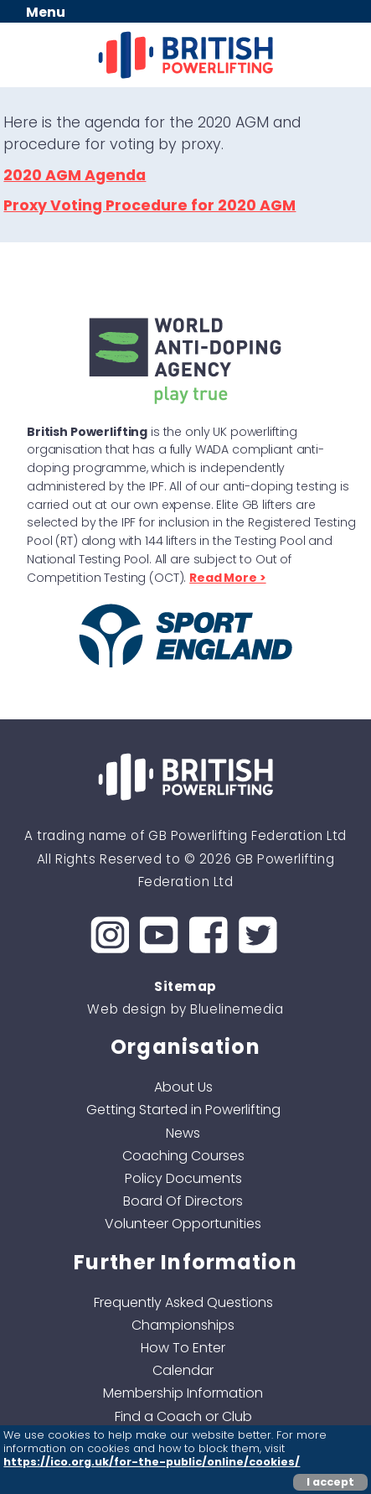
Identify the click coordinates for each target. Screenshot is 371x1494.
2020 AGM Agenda (74, 175)
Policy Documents (183, 1178)
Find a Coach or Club (183, 1416)
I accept (330, 1482)
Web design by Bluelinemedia (185, 1009)
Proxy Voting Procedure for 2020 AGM (149, 205)
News (183, 1133)
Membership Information (183, 1393)
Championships (182, 1325)
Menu (45, 12)
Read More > (227, 577)
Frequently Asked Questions (183, 1302)
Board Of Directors (183, 1201)
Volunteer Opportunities (183, 1223)
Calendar (183, 1370)
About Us (183, 1087)
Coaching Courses (183, 1155)
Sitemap (185, 986)
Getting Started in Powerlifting (183, 1109)
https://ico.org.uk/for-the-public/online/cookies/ (151, 1462)
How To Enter (183, 1347)
